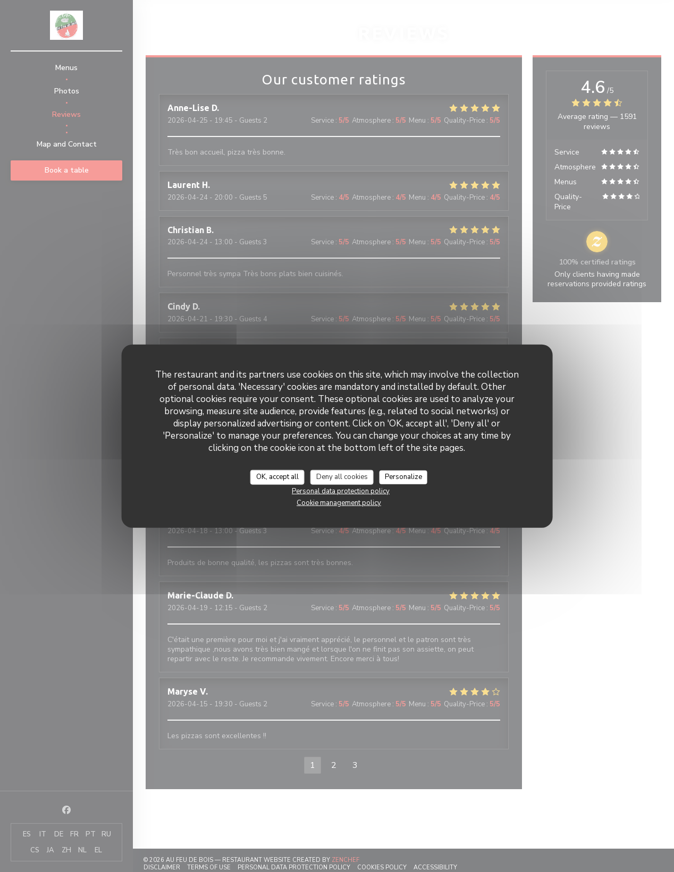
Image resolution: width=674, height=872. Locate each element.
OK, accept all (277, 477)
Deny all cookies (342, 477)
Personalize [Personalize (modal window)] (403, 477)
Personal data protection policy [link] (341, 490)
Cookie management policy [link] (339, 502)
